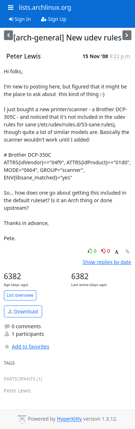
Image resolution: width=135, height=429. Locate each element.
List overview (20, 295)
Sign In (20, 19)
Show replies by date (106, 262)
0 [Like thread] (93, 250)
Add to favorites (26, 346)
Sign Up (54, 19)
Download (23, 311)
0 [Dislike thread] (106, 250)
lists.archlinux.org (45, 7)
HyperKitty (69, 419)
